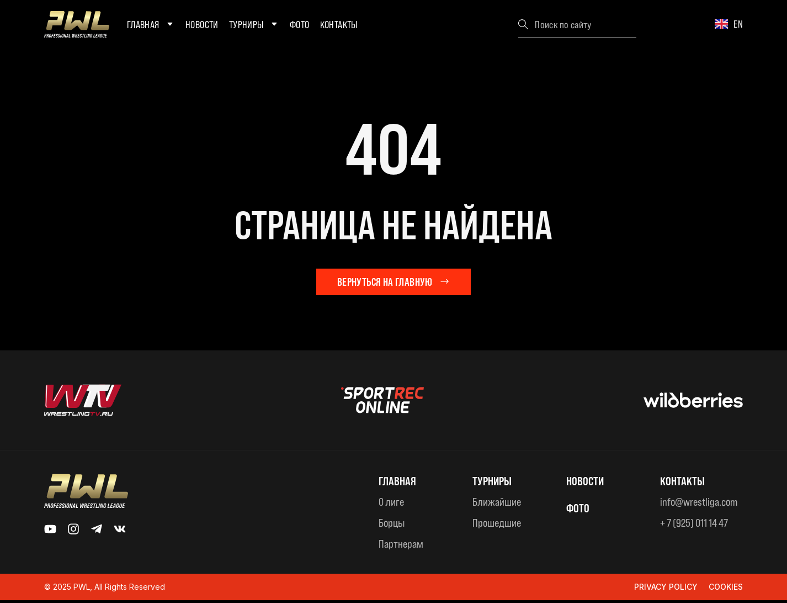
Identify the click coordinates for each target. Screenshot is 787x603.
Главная (151, 24)
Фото (300, 24)
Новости (202, 24)
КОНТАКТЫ (685, 483)
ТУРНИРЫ (495, 483)
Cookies (726, 590)
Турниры (254, 24)
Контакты (339, 24)
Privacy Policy (666, 590)
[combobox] (577, 24)
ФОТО (579, 510)
